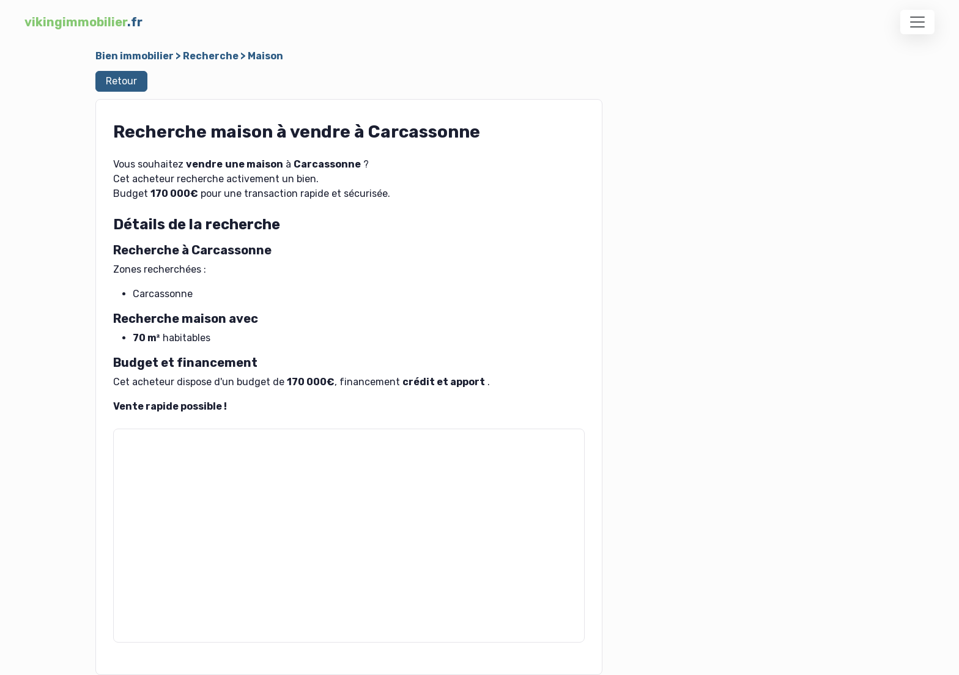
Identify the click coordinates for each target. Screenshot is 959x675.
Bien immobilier (134, 56)
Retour (121, 81)
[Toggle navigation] (917, 22)
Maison (265, 56)
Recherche (211, 56)
